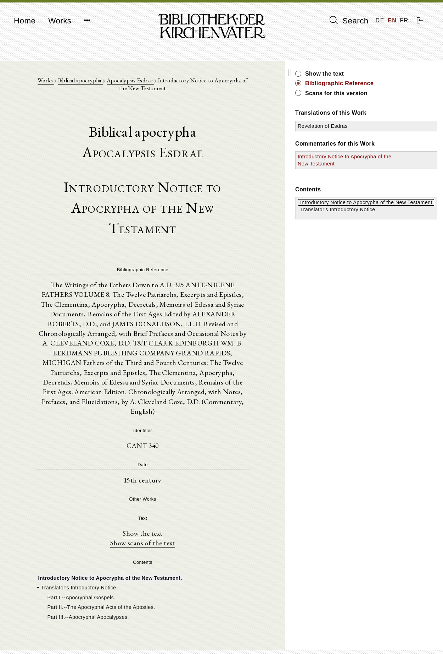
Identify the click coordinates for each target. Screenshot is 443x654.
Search (349, 20)
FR (404, 20)
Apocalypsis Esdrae (129, 82)
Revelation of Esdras (370, 126)
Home (24, 20)
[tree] (166, 544)
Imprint (346, 631)
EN (392, 20)
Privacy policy (354, 638)
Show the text (166, 480)
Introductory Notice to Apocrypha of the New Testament (371, 164)
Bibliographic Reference (387, 83)
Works (59, 20)
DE (380, 20)
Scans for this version (384, 93)
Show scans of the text (166, 490)
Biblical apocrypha (79, 82)
